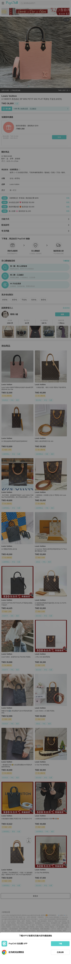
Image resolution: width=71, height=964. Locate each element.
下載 (60, 944)
